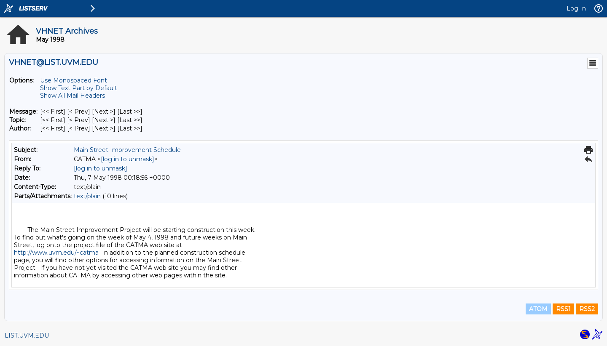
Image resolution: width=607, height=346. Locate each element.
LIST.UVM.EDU (27, 335)
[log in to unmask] (127, 159)
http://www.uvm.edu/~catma (56, 252)
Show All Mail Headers (72, 95)
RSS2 (587, 309)
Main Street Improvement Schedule (127, 150)
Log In (576, 8)
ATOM (538, 309)
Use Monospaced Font (73, 80)
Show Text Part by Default (78, 88)
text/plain (87, 196)
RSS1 (563, 309)
